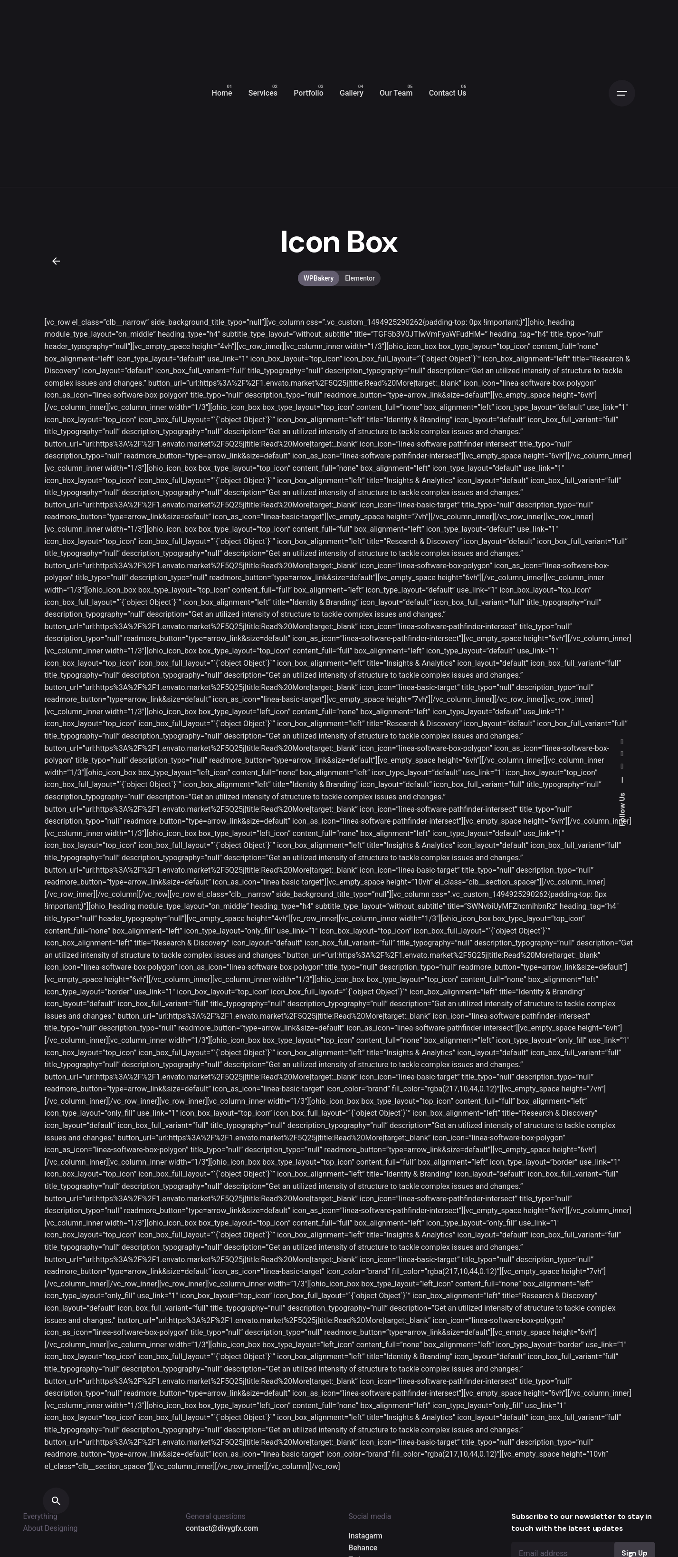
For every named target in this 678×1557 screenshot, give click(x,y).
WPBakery (319, 278)
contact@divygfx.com (222, 1528)
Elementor (360, 278)
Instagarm (365, 1535)
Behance (363, 1547)
